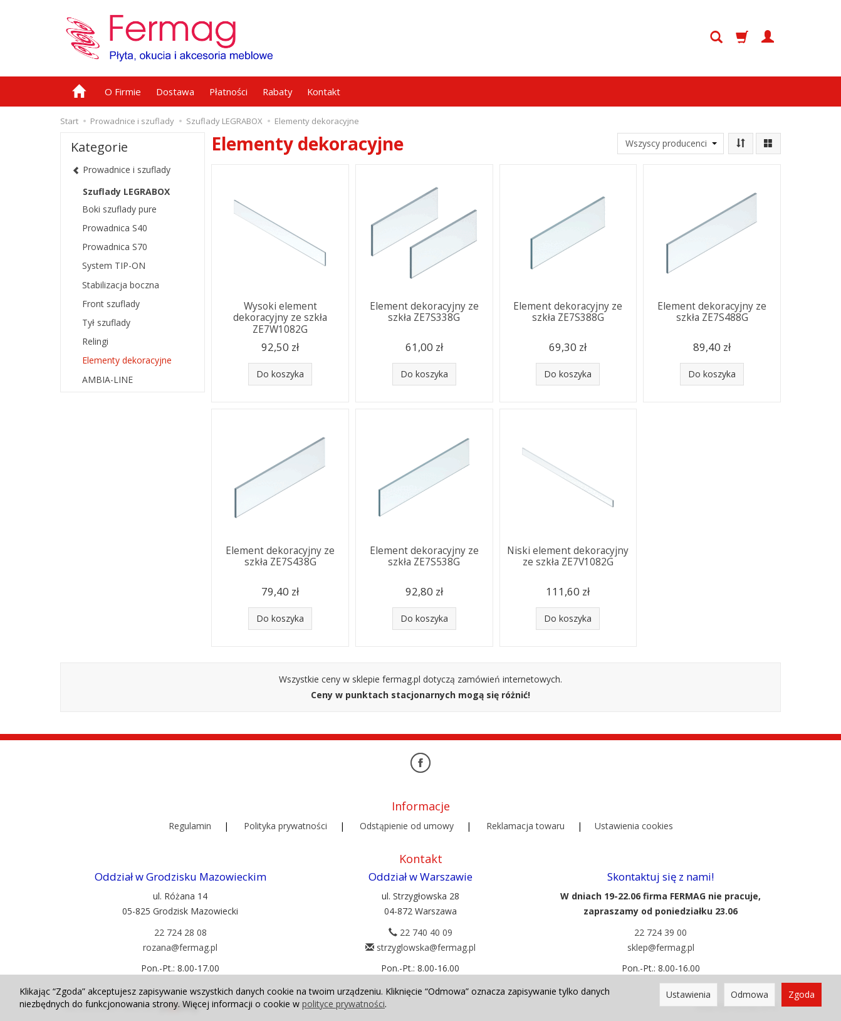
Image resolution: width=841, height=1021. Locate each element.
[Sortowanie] (740, 143)
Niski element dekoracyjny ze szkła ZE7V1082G (568, 556)
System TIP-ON (113, 265)
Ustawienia (688, 994)
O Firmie (123, 91)
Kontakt (323, 91)
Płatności (228, 91)
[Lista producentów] (670, 143)
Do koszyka (280, 374)
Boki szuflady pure (119, 209)
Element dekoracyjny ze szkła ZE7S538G (424, 556)
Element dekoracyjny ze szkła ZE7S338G (424, 312)
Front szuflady (111, 304)
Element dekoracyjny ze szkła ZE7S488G (711, 312)
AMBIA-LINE (107, 379)
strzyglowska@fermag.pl (420, 947)
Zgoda (801, 994)
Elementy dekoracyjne (127, 360)
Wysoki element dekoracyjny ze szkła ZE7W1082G (280, 318)
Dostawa (175, 91)
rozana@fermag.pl (180, 947)
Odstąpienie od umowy (407, 826)
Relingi (95, 341)
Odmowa (749, 994)
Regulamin (190, 826)
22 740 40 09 (420, 932)
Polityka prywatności (285, 826)
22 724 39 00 (660, 932)
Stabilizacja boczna (120, 285)
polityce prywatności (343, 1004)
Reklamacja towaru (525, 826)
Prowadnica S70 (114, 247)
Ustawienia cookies (634, 826)
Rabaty (277, 91)
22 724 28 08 (180, 932)
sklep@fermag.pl (660, 947)
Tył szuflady (106, 322)
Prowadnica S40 (114, 228)
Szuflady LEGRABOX (126, 191)
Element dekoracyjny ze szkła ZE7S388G (567, 312)
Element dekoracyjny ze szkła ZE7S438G (280, 556)
